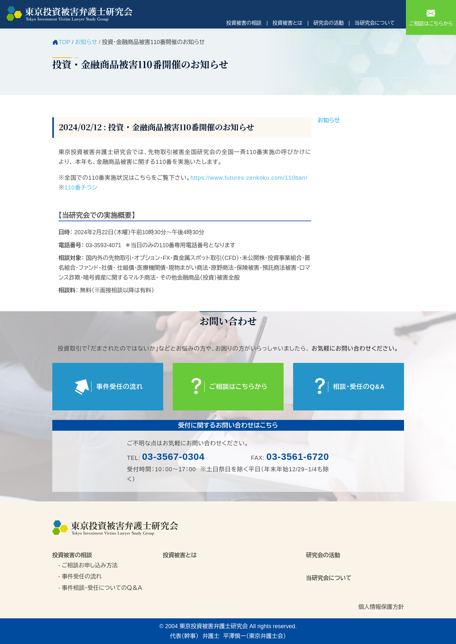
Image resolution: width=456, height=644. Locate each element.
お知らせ (86, 42)
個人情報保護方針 (381, 607)
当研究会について (375, 23)
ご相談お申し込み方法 (90, 565)
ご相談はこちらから (431, 17)
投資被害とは (288, 23)
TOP (64, 42)
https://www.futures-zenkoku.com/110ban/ (248, 178)
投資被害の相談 (244, 23)
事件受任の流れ (82, 576)
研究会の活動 (328, 23)
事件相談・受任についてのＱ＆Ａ (102, 588)
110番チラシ (80, 187)
